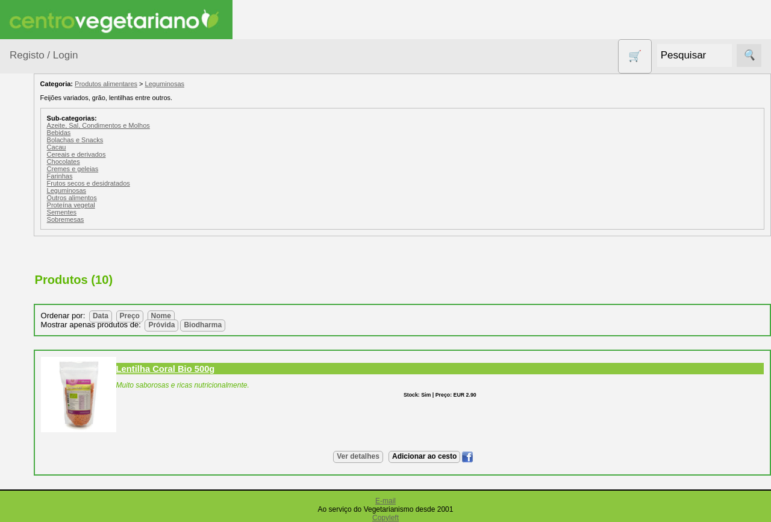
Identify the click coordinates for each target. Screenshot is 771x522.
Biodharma (290, 325)
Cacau (143, 147)
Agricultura (45, 184)
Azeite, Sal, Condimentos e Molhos (185, 125)
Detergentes (48, 337)
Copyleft (385, 518)
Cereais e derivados (163, 154)
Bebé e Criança (55, 230)
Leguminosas (251, 83)
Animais (40, 207)
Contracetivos (52, 314)
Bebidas (146, 132)
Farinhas (147, 176)
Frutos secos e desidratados (175, 183)
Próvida (249, 325)
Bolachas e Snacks (162, 139)
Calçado (40, 253)
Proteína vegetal (158, 205)
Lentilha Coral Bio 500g (252, 369)
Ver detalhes (401, 456)
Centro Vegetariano (48, 284)
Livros (36, 434)
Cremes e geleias (160, 168)
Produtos (28, 153)
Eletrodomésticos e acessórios (58, 367)
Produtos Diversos (42, 500)
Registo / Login (44, 55)
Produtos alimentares (47, 463)
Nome (248, 316)
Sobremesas (152, 219)
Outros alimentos (159, 197)
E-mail (385, 501)
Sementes (149, 212)
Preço (216, 316)
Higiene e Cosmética (45, 404)
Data (187, 316)
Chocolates (150, 161)
